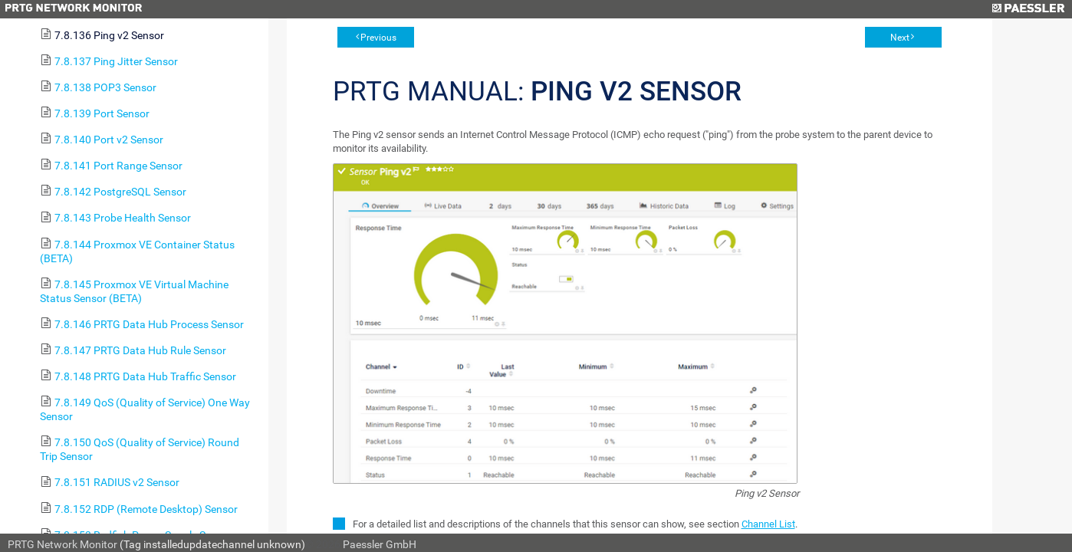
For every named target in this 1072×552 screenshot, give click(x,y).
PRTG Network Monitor (62, 544)
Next (899, 37)
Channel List (768, 524)
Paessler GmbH (379, 544)
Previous (378, 37)
